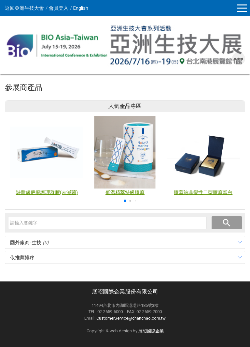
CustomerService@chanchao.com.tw (131, 318)
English (80, 8)
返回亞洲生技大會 (24, 8)
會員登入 (58, 8)
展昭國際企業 (151, 330)
